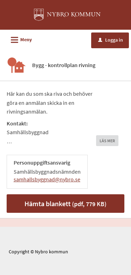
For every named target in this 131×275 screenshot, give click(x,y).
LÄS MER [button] (107, 140)
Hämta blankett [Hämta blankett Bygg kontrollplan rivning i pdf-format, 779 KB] (65, 203)
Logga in (110, 40)
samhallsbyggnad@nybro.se (47, 179)
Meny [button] (19, 39)
